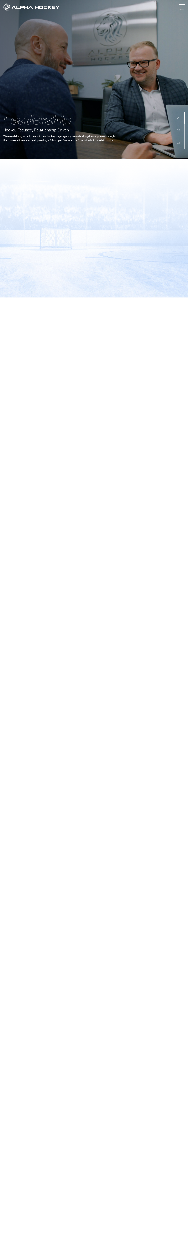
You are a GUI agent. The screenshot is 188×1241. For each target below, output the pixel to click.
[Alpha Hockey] (32, 7)
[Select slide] (180, 113)
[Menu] (181, 7)
